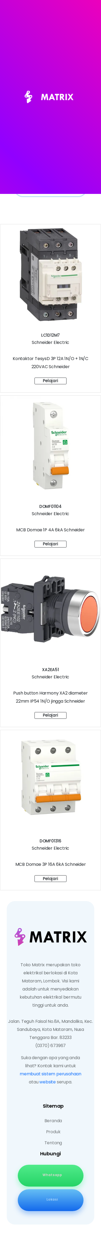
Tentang (53, 1143)
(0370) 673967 (50, 1045)
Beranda (53, 1121)
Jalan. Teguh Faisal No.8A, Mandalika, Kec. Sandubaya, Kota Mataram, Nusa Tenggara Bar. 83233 (50, 1029)
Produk (53, 1132)
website (47, 1082)
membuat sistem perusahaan (50, 1074)
